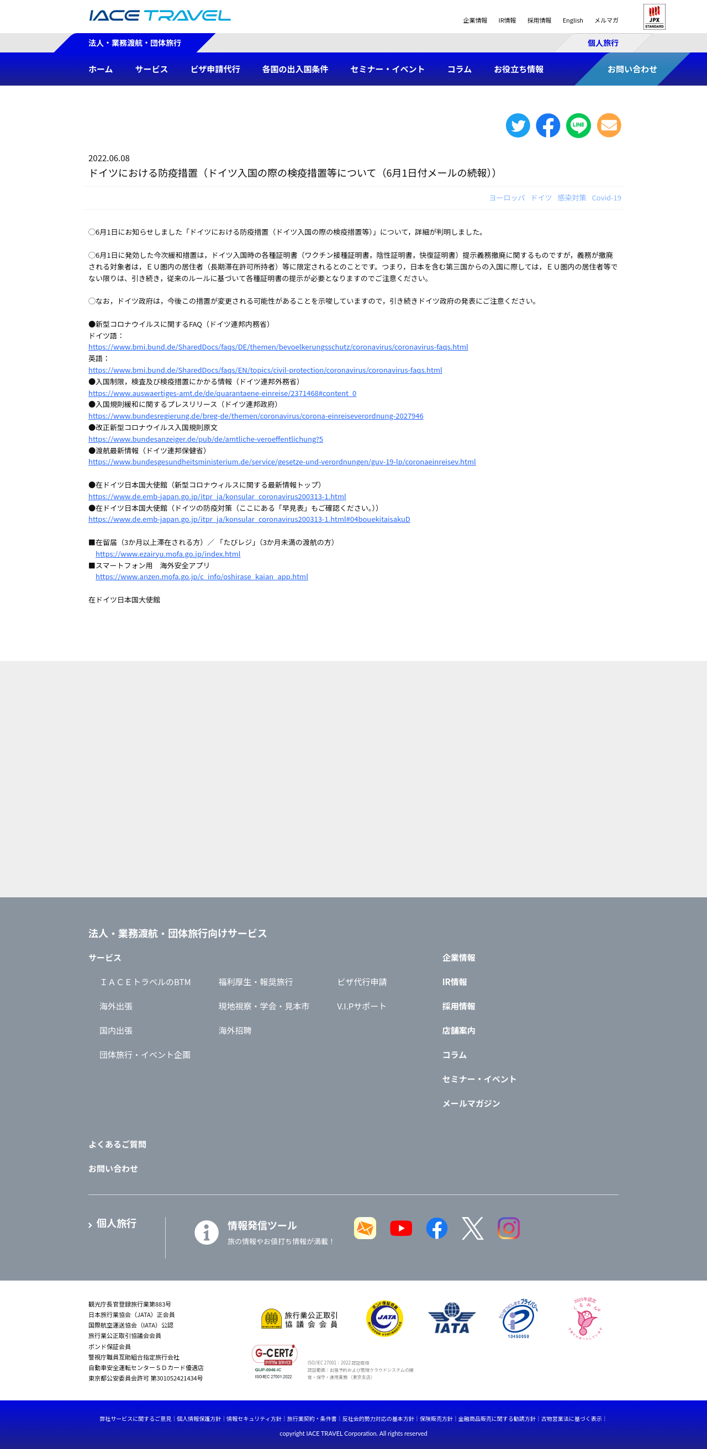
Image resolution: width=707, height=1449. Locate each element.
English (573, 19)
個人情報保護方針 (199, 1418)
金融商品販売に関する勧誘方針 (497, 1418)
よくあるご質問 (117, 1144)
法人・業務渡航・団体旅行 (134, 42)
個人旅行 (603, 42)
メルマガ (606, 19)
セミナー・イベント (479, 1079)
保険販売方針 (436, 1418)
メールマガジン (471, 1103)
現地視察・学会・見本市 (264, 1006)
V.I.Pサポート (362, 1006)
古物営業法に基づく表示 (571, 1418)
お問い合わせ (113, 1168)
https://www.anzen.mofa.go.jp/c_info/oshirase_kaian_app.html (202, 576)
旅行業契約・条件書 (312, 1418)
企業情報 (475, 19)
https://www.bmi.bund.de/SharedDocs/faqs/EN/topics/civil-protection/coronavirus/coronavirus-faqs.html (265, 369)
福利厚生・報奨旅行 (256, 981)
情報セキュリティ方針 (253, 1418)
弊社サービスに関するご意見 (135, 1418)
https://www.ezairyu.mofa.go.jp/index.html (168, 553)
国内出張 (116, 1030)
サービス (105, 957)
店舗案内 (459, 1030)
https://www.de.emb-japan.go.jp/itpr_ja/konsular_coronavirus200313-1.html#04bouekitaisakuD (249, 519)
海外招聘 (235, 1030)
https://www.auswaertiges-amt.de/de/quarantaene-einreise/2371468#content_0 (222, 393)
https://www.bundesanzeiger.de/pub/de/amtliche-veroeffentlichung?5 (205, 438)
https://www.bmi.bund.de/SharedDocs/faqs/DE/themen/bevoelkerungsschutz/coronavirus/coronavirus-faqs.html (278, 346)
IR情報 (507, 19)
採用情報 (539, 19)
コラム (454, 1054)
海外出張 (116, 1006)
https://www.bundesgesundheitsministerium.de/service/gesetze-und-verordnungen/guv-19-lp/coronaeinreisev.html (282, 461)
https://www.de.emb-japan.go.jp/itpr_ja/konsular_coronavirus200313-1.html (217, 496)
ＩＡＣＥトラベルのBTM (145, 981)
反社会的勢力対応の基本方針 (378, 1418)
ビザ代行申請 (362, 981)
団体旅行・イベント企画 (145, 1054)
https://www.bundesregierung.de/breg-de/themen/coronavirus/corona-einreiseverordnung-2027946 (256, 415)
